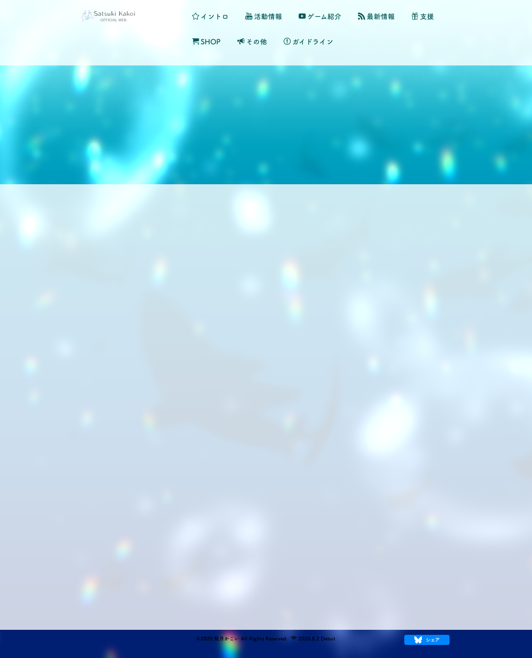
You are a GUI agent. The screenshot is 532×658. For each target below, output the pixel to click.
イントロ (210, 16)
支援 (422, 16)
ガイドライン (308, 41)
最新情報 (376, 16)
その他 (252, 41)
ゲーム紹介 (320, 16)
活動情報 (263, 16)
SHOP (206, 41)
